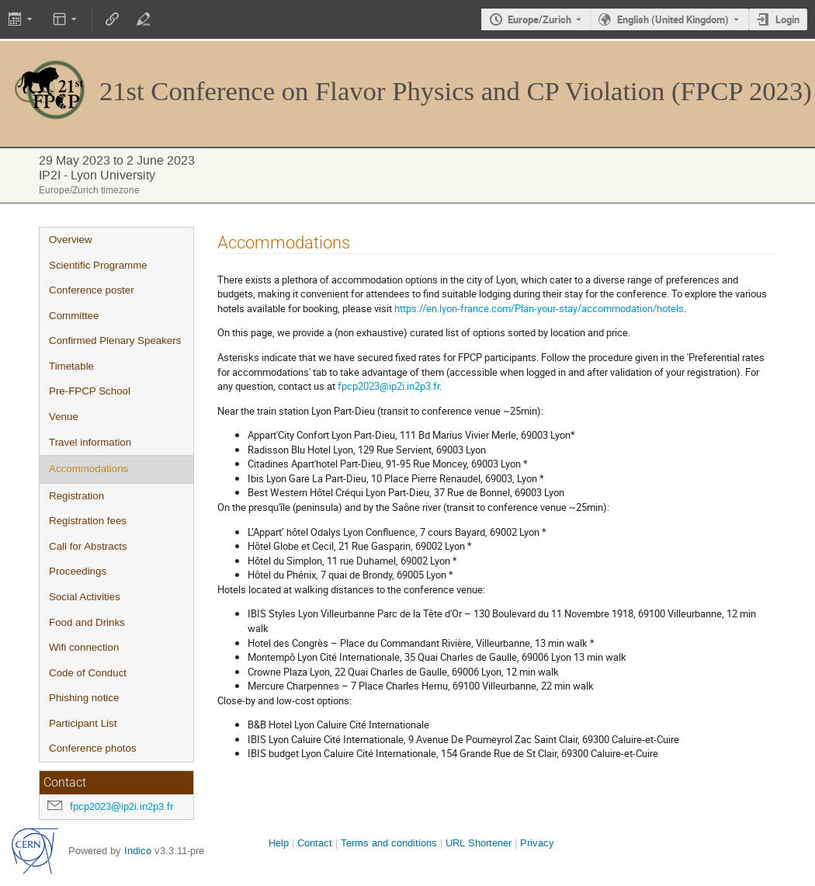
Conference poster (91, 290)
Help (279, 843)
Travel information (90, 442)
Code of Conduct (88, 673)
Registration (76, 496)
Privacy (537, 843)
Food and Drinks (87, 622)
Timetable (71, 366)
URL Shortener (479, 843)
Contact (314, 843)
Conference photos (93, 748)
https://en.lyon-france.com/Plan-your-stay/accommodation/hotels (539, 308)
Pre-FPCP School (89, 391)
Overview (70, 239)
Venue (63, 416)
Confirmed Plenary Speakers (115, 340)
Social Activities (84, 597)
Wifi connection (84, 647)
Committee (74, 315)
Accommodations (88, 468)
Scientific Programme (98, 265)
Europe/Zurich (539, 19)
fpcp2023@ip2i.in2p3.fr (121, 806)
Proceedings (77, 571)
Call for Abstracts (88, 546)
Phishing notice (84, 698)
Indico (137, 850)
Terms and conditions (389, 843)
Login (787, 19)
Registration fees (88, 520)
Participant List (82, 723)
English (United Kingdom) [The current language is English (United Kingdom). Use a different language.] (673, 19)
